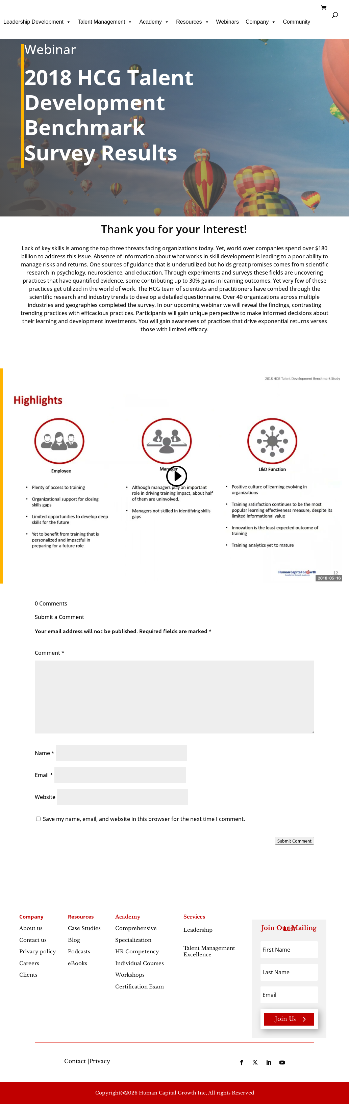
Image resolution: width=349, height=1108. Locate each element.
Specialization (133, 940)
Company (261, 22)
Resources (192, 22)
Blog (74, 940)
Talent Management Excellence (209, 951)
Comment (50, 652)
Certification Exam (139, 986)
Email (44, 775)
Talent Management (105, 22)
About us (31, 928)
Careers (29, 963)
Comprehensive (136, 928)
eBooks (77, 963)
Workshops (130, 975)
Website (45, 797)
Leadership (198, 933)
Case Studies (84, 928)
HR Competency (137, 951)
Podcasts (79, 951)
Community (296, 22)
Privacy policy (37, 951)
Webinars (227, 22)
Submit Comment (294, 841)
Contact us (33, 940)
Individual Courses (139, 963)
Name (44, 753)
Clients (28, 975)
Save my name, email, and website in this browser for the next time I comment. (144, 819)
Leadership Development (37, 22)
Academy (154, 22)
